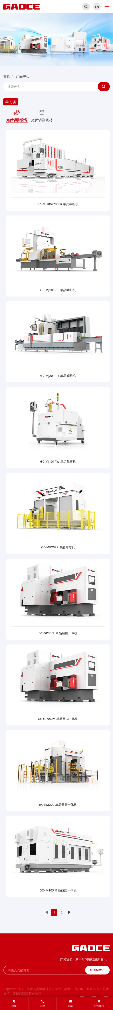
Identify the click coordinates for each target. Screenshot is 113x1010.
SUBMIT (97, 970)
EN (97, 7)
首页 (6, 76)
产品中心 (22, 76)
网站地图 (35, 993)
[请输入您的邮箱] (44, 970)
